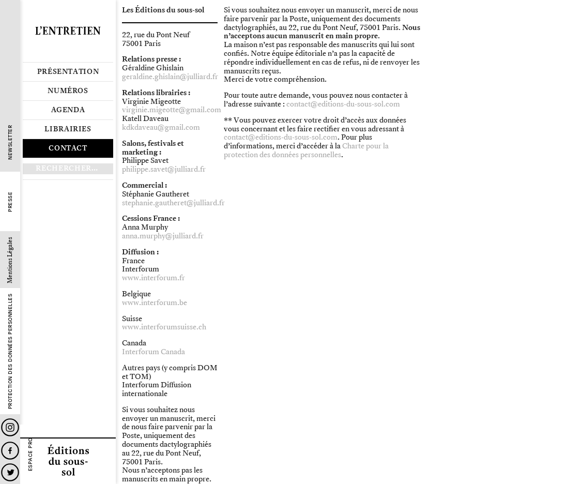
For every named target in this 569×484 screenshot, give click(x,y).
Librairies (67, 129)
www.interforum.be (154, 303)
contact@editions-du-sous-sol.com (343, 104)
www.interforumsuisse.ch (164, 327)
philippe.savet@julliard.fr (164, 169)
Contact (68, 148)
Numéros (68, 91)
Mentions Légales (10, 260)
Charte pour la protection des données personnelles (306, 150)
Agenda (68, 110)
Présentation (68, 72)
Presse (10, 202)
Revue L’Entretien (68, 31)
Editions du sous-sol (68, 460)
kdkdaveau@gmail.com (161, 127)
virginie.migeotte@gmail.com (171, 110)
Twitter (10, 472)
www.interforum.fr (153, 278)
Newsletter (10, 142)
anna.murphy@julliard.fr (163, 236)
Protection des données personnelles (10, 352)
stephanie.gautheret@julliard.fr (173, 203)
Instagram (10, 427)
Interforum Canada (153, 352)
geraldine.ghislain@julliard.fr (170, 77)
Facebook (10, 451)
